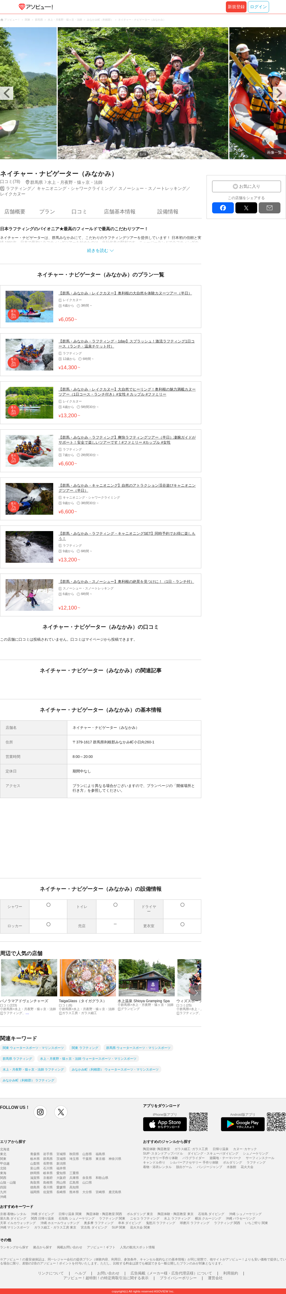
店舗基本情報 (120, 211)
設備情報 (167, 211)
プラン (47, 211)
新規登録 (236, 6)
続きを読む (97, 250)
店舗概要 (14, 211)
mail (269, 207)
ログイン (258, 6)
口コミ (79, 211)
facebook (223, 207)
